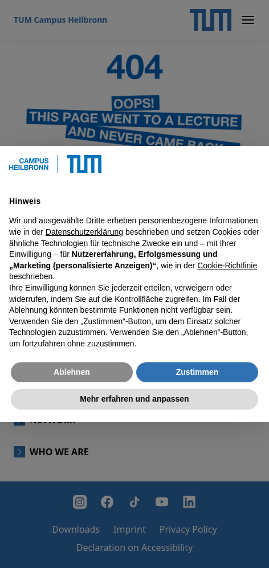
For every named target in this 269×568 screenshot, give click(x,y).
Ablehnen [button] (72, 372)
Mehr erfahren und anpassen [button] (134, 398)
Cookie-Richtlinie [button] (227, 265)
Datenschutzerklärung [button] (84, 231)
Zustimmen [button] (197, 372)
